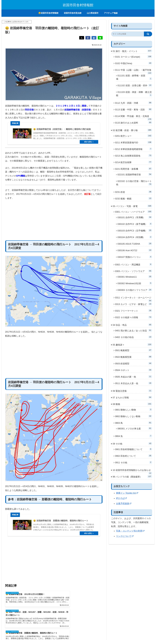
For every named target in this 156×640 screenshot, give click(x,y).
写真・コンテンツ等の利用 (130, 531)
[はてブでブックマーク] (94, 37)
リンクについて (124, 536)
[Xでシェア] (81, 37)
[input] (127, 34)
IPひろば (121, 498)
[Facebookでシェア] (87, 37)
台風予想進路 (123, 503)
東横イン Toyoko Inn (127, 493)
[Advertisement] (54, 224)
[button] (148, 34)
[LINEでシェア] (100, 37)
